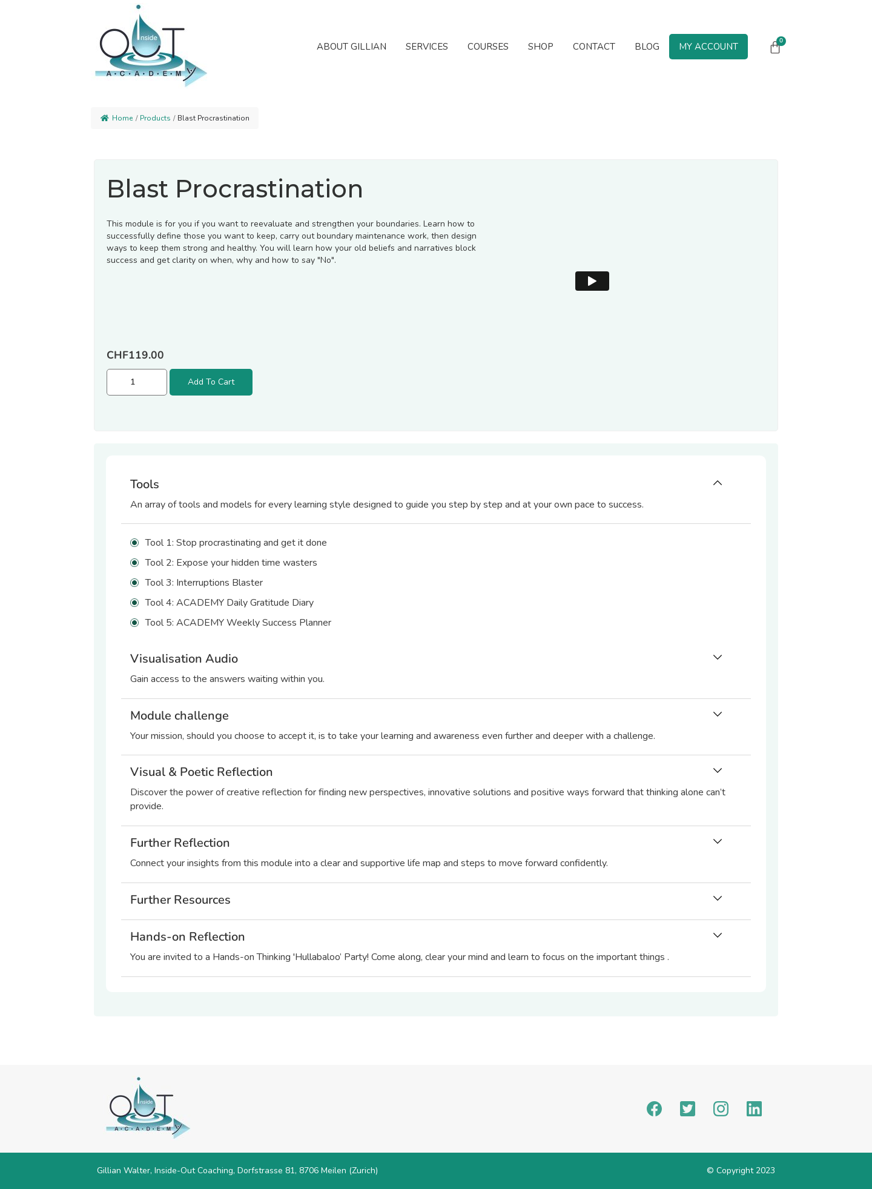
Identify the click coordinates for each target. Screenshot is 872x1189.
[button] (427, 46)
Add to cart (211, 382)
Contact (594, 47)
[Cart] (775, 47)
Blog (647, 47)
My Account (708, 47)
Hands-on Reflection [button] (187, 936)
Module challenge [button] (179, 715)
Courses (488, 47)
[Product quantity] (137, 382)
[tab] (436, 498)
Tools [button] (144, 484)
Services (427, 47)
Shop (540, 47)
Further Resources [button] (180, 899)
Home (117, 118)
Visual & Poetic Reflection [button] (201, 772)
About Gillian (351, 47)
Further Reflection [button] (180, 842)
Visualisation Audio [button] (184, 658)
